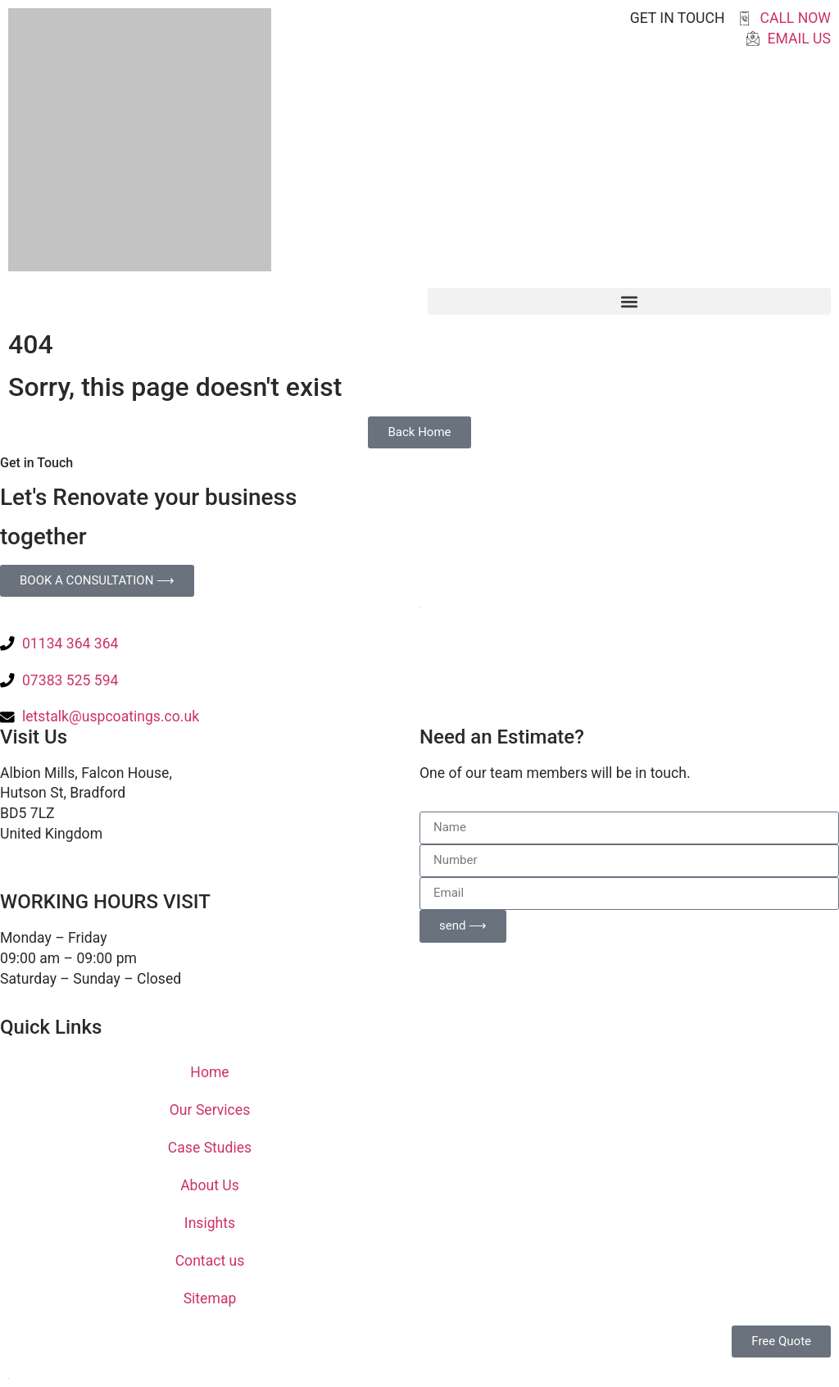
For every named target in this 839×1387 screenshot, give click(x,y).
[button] (629, 301)
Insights (209, 1223)
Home (209, 1072)
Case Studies (210, 1147)
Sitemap (210, 1298)
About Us (209, 1185)
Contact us (210, 1261)
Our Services (210, 1110)
